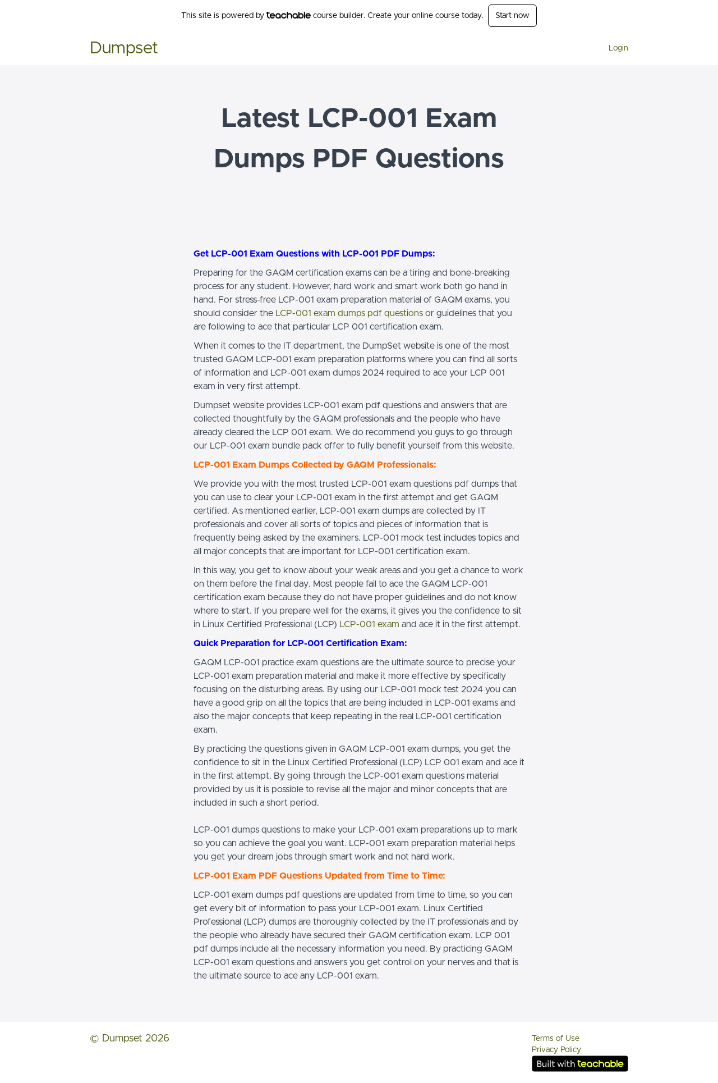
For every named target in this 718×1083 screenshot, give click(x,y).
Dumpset (124, 48)
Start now (512, 16)
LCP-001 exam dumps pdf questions (349, 313)
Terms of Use (555, 1039)
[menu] (614, 48)
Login (618, 48)
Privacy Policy (556, 1050)
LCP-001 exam (369, 624)
